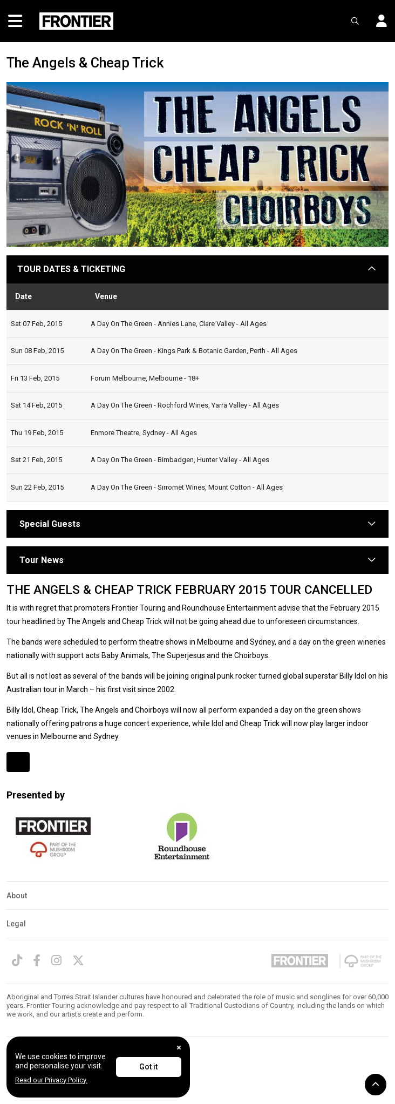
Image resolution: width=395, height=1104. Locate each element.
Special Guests (48, 524)
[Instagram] (56, 960)
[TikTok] (17, 960)
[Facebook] (36, 960)
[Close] (178, 1047)
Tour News (41, 560)
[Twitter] (78, 960)
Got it (148, 1066)
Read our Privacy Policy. (51, 1080)
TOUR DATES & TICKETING (71, 269)
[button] (377, 21)
